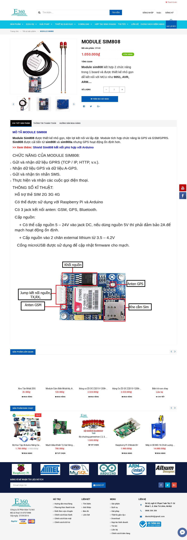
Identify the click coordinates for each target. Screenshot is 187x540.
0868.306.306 (151, 511)
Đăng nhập (148, 13)
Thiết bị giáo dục (65, 24)
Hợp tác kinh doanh (105, 24)
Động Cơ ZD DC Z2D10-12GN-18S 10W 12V (132, 388)
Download (85, 24)
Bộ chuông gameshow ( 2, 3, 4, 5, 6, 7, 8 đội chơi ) (101, 437)
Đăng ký (170, 13)
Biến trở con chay (160, 388)
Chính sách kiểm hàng (152, 24)
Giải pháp (46, 24)
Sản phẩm (17, 24)
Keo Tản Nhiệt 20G (26, 388)
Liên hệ (134, 24)
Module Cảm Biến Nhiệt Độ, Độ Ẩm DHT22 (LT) (67, 388)
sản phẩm (171, 26)
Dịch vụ (31, 24)
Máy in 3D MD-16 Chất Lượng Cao (161, 445)
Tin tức (123, 24)
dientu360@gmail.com (155, 516)
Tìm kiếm (116, 12)
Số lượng (86, 90)
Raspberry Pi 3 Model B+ (127, 445)
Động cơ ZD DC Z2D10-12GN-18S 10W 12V (99, 388)
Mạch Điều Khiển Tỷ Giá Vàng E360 (62, 445)
